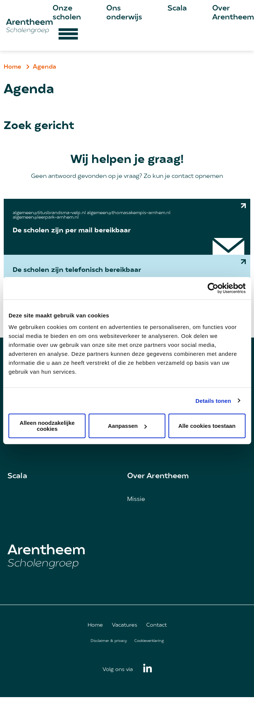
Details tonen (213, 400)
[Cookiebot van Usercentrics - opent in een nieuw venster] (212, 288)
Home (12, 67)
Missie (136, 499)
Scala (177, 8)
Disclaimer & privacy (109, 641)
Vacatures (124, 625)
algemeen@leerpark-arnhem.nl (46, 217)
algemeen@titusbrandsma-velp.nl (49, 213)
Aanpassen (127, 426)
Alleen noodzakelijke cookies (47, 426)
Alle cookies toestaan (206, 426)
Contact (156, 625)
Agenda (44, 67)
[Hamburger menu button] (68, 36)
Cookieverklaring (149, 641)
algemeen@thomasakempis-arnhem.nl (128, 213)
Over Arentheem (158, 476)
